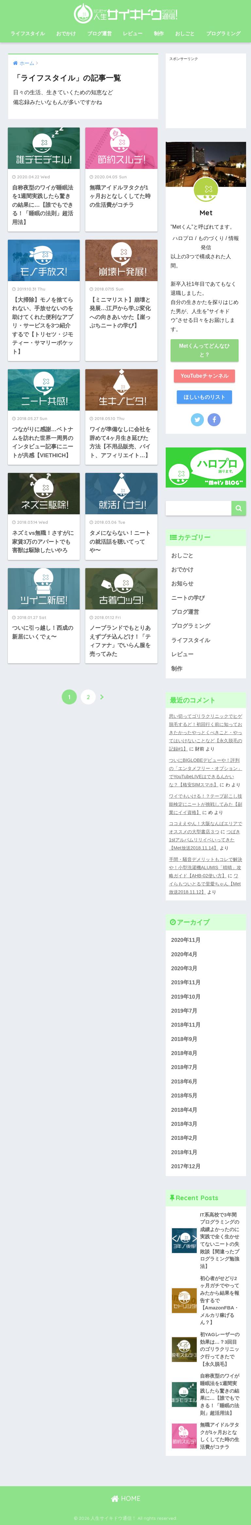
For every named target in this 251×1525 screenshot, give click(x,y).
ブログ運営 (99, 33)
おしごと (185, 33)
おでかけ (66, 33)
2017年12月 (186, 1166)
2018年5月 (184, 1096)
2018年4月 (184, 1110)
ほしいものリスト (205, 397)
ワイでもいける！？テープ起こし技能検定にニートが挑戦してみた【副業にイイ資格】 (205, 804)
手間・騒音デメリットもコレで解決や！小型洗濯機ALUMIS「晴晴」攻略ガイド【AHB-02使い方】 (205, 867)
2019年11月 (186, 982)
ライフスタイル (27, 33)
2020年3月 (184, 968)
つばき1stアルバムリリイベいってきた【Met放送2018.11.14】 (204, 840)
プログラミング (223, 33)
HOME (126, 1498)
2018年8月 (184, 1053)
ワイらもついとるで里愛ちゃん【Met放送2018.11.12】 (205, 884)
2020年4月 (184, 954)
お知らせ (182, 584)
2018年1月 (184, 1152)
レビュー (132, 33)
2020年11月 (186, 940)
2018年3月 (184, 1124)
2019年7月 (184, 1011)
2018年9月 (184, 1039)
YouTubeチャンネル (204, 376)
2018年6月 (184, 1082)
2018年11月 (186, 1025)
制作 (159, 33)
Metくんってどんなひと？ (204, 350)
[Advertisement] (206, 95)
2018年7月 (184, 1067)
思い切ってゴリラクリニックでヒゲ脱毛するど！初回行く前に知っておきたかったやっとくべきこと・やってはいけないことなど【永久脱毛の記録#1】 (205, 732)
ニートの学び (188, 598)
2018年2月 (184, 1138)
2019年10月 (186, 997)
